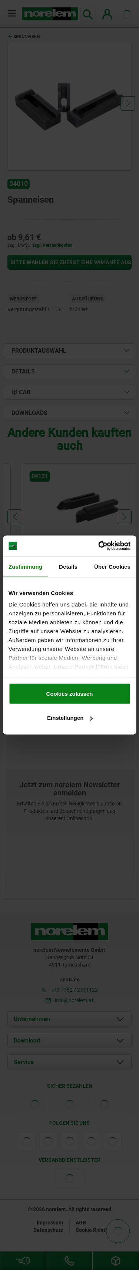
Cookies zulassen (69, 693)
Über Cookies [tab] (112, 566)
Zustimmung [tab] (25, 566)
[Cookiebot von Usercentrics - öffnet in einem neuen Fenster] (98, 546)
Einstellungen (69, 718)
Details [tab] (68, 566)
